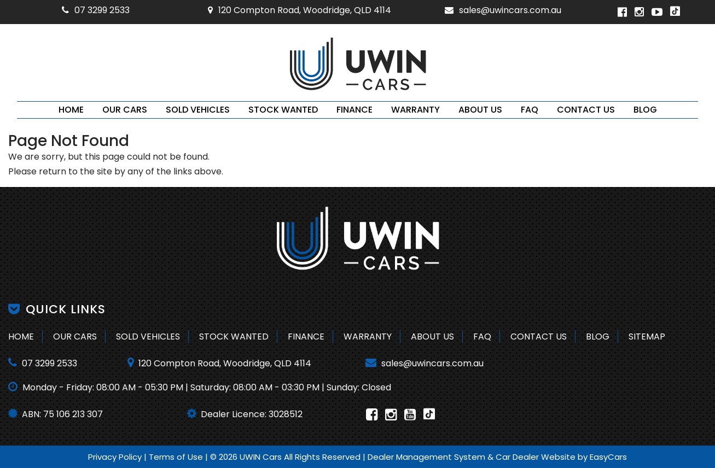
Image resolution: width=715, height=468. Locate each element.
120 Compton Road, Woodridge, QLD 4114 (299, 10)
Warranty (415, 109)
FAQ (529, 109)
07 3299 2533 (96, 10)
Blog (645, 109)
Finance (354, 109)
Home (71, 109)
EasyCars (608, 457)
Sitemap (647, 336)
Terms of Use (177, 457)
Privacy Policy (116, 457)
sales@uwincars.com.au (503, 10)
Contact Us (586, 109)
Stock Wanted (283, 109)
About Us (480, 109)
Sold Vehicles (198, 109)
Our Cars (124, 109)
